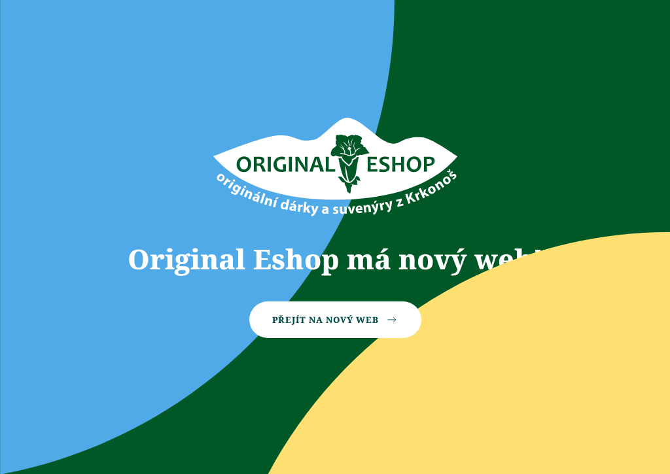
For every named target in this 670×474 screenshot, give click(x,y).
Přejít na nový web (335, 319)
